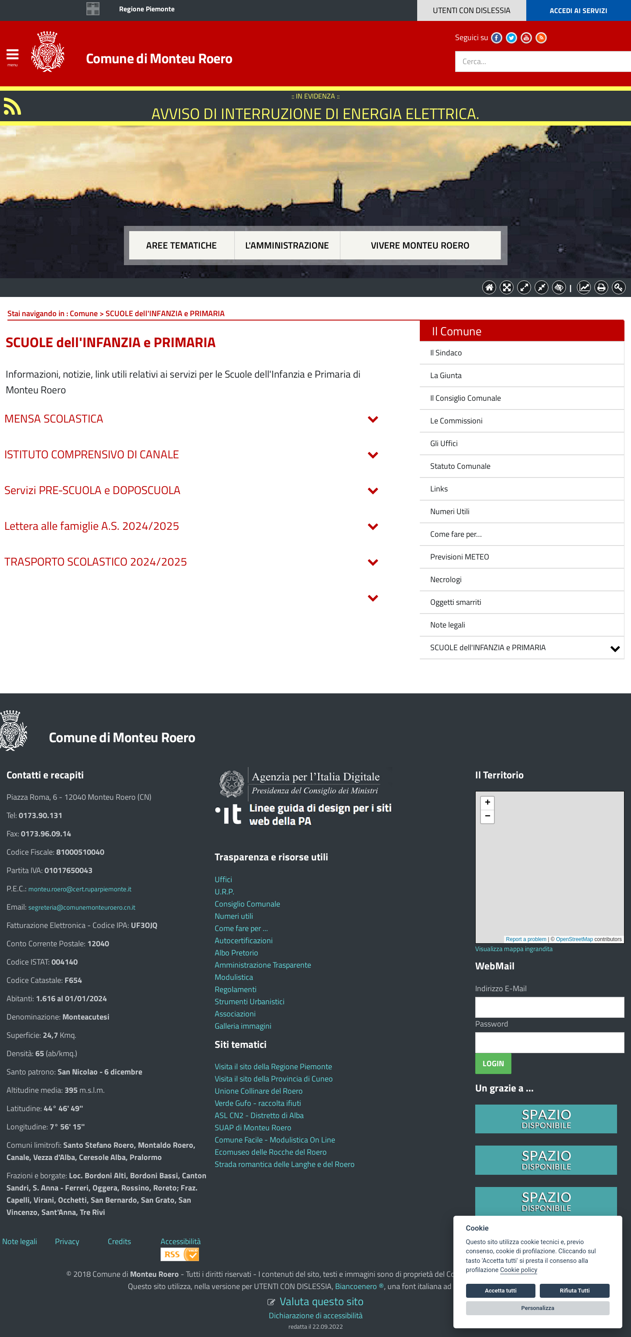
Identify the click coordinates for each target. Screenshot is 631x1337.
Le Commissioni (456, 420)
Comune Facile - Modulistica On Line (275, 1140)
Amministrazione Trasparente (263, 965)
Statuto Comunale (460, 466)
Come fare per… (456, 534)
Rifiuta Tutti (575, 1290)
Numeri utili (234, 916)
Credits (119, 1241)
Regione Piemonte (147, 8)
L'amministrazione (287, 245)
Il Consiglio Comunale (465, 398)
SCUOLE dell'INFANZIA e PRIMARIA (488, 647)
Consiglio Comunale (247, 904)
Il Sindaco (446, 352)
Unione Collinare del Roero (259, 1091)
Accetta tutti (501, 1290)
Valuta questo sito (322, 1301)
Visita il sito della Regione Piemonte (273, 1066)
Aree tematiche (181, 245)
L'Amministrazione (309, 287)
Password (491, 1024)
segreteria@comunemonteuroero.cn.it (81, 907)
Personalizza (538, 1308)
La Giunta (446, 375)
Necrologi (446, 579)
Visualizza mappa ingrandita (514, 949)
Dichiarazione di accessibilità (316, 1315)
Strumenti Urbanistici (250, 1001)
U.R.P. (224, 891)
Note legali (447, 625)
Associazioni (235, 1014)
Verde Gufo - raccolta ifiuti (258, 1103)
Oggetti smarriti (455, 602)
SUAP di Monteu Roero (253, 1127)
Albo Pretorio (236, 952)
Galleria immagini (243, 1026)
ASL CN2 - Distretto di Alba (259, 1115)
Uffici (223, 879)
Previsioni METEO (459, 557)
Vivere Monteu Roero (420, 245)
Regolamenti (236, 989)
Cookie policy (518, 1270)
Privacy (67, 1241)
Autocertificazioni (244, 940)
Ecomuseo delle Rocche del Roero (271, 1152)
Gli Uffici (444, 443)
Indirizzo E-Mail (501, 988)
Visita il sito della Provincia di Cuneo (274, 1079)
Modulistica (234, 977)
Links (439, 489)
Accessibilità (181, 1241)
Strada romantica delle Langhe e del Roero (285, 1164)
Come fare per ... (241, 928)
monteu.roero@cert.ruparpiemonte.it (79, 889)
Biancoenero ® (359, 1286)
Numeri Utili (450, 511)
